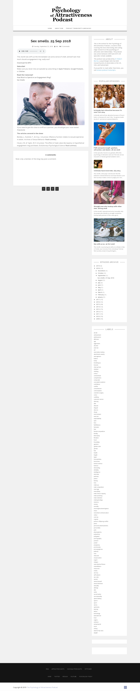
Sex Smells (21, 80)
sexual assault (98, 581)
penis (95, 524)
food (95, 440)
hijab (95, 457)
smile (95, 592)
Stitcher (88, 669)
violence (96, 622)
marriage (96, 489)
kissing (96, 481)
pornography (97, 539)
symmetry (96, 607)
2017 (98, 300)
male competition (99, 487)
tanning (96, 609)
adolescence (97, 337)
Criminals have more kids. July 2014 (107, 171)
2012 (98, 312)
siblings (96, 588)
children (96, 369)
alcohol (96, 346)
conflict (96, 386)
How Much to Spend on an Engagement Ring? (34, 78)
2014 (98, 307)
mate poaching (98, 496)
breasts (96, 365)
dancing (96, 401)
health (95, 453)
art (94, 350)
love (95, 483)
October (101, 273)
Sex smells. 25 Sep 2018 (106, 278)
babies (96, 359)
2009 (98, 319)
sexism (96, 579)
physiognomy (98, 532)
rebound (96, 556)
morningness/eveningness (101, 509)
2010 (98, 316)
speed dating (97, 599)
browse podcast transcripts (106, 70)
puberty (96, 551)
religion (96, 562)
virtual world (97, 624)
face (95, 423)
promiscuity (97, 547)
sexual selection (98, 584)
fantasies (96, 427)
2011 (98, 314)
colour (96, 374)
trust (95, 618)
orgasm (96, 519)
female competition (99, 431)
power (96, 543)
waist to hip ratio (98, 631)
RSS (47, 669)
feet (95, 429)
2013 (98, 309)
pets (95, 530)
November (102, 271)
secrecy (96, 573)
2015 (98, 304)
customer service (99, 399)
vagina (96, 620)
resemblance (97, 566)
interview (96, 474)
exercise (96, 416)
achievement (97, 335)
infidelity (96, 470)
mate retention (98, 498)
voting (95, 629)
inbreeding (97, 468)
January (100, 297)
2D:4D (95, 333)
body (95, 361)
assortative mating (99, 352)
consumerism (98, 389)
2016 (98, 302)
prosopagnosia (98, 549)
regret (95, 560)
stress (95, 605)
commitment (97, 376)
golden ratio (97, 446)
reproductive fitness (99, 564)
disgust (96, 408)
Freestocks (21, 130)
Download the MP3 (24, 63)
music (95, 511)
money (96, 504)
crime (95, 395)
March (100, 292)
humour (96, 466)
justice (95, 479)
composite (97, 380)
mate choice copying (99, 494)
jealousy (96, 476)
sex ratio (96, 577)
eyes (95, 421)
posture (96, 541)
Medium (65, 676)
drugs (95, 412)
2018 (98, 268)
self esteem (97, 575)
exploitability (97, 419)
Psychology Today (85, 676)
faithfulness (97, 425)
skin (95, 590)
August (100, 280)
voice (95, 626)
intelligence (97, 472)
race (95, 554)
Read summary (50, 140)
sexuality (96, 586)
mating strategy (98, 500)
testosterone (97, 616)
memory (96, 502)
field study (97, 436)
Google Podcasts (77, 69)
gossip (96, 449)
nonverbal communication (101, 513)
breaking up (97, 363)
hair (95, 451)
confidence (97, 384)
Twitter (57, 676)
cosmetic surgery (99, 393)
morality (96, 506)
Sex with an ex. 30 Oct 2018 (104, 244)
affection (96, 339)
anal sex (96, 348)
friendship (97, 442)
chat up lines (97, 367)
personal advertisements (101, 526)
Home (49, 676)
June (99, 285)
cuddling (96, 397)
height (95, 455)
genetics (96, 444)
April (99, 290)
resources (96, 569)
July (99, 283)
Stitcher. (22, 72)
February (101, 295)
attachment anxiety (99, 354)
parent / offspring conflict (101, 521)
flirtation (96, 438)
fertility (96, 434)
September (102, 276)
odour (95, 515)
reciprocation (98, 558)
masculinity (97, 491)
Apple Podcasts (64, 69)
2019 (98, 266)
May (99, 288)
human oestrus (98, 464)
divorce (96, 410)
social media (97, 594)
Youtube (73, 676)
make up (96, 485)
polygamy (96, 536)
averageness (97, 356)
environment (97, 414)
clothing (96, 371)
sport (95, 603)
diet (95, 404)
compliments (97, 378)
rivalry (95, 571)
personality (97, 528)
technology (97, 614)
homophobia (97, 459)
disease (96, 406)
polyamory (97, 534)
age (95, 341)
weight (96, 633)
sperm (96, 601)
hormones (97, 461)
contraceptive (98, 391)
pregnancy (97, 545)
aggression (97, 344)
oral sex (96, 517)
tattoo (95, 611)
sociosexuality (98, 596)
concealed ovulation (99, 382)
